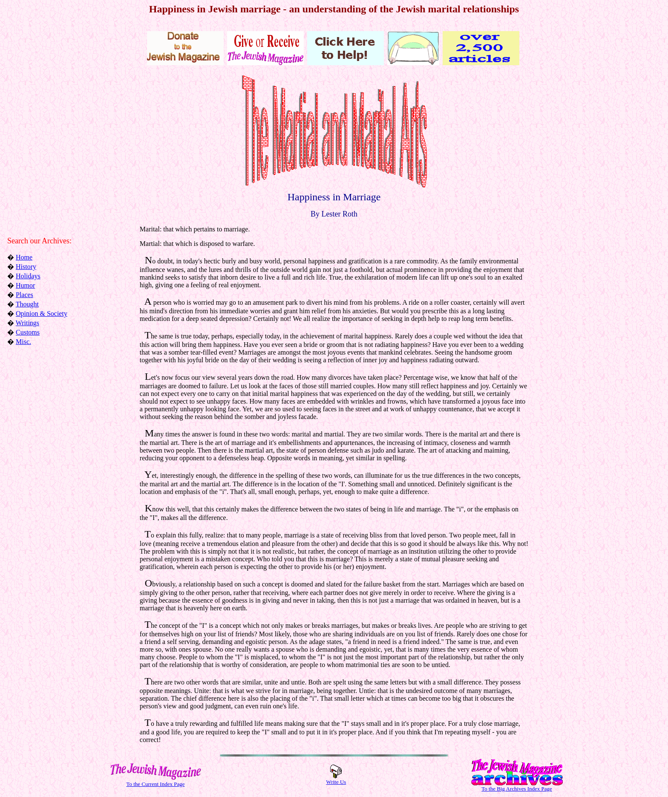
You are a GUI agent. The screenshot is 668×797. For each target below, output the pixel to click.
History (26, 266)
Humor (25, 285)
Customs (28, 332)
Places (24, 294)
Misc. (23, 341)
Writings (27, 322)
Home (24, 257)
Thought (27, 304)
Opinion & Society (41, 313)
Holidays (28, 276)
